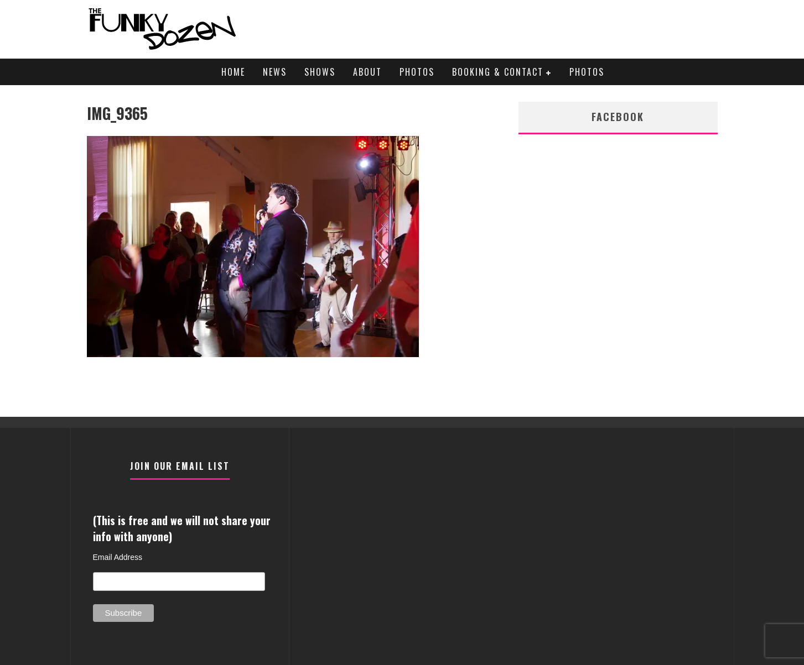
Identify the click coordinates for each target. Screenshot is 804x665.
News (275, 71)
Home (233, 71)
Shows (319, 71)
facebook (618, 116)
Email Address (117, 557)
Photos (417, 71)
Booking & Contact (497, 71)
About (367, 71)
